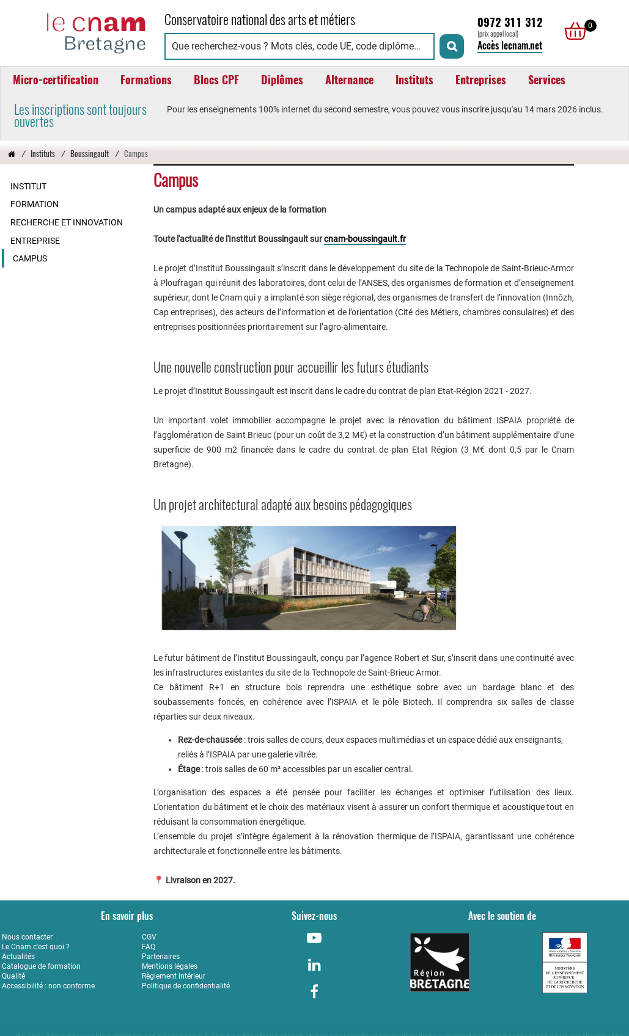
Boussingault (89, 153)
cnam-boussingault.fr (365, 239)
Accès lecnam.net (509, 45)
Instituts (43, 153)
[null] (572, 31)
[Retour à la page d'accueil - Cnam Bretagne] (77, 31)
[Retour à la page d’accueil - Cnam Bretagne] (11, 153)
